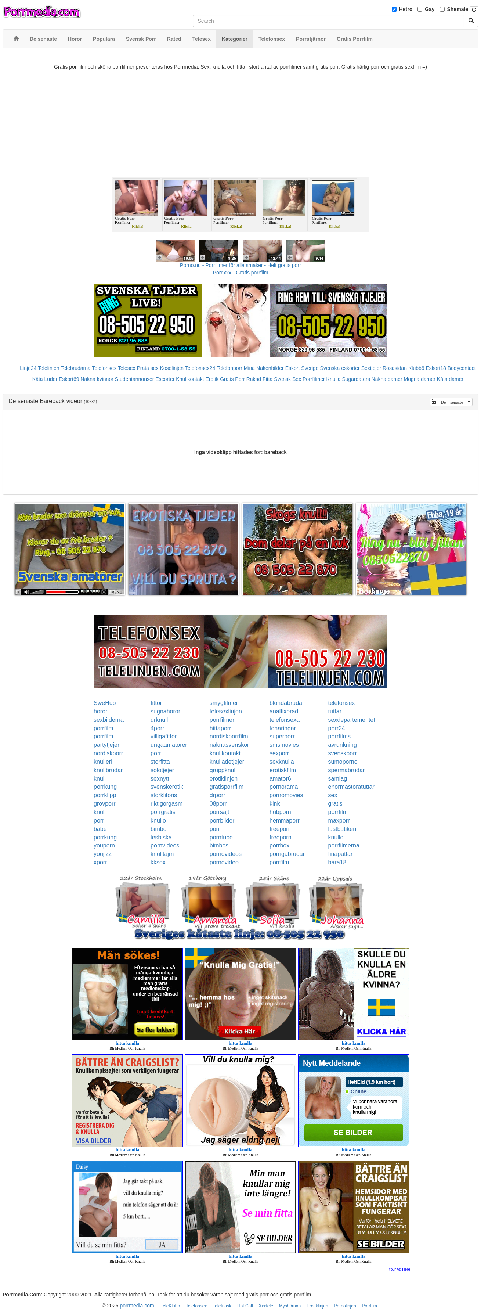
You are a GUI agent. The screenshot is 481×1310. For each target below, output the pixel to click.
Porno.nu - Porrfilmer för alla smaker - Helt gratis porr (240, 265)
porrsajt (219, 812)
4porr (157, 728)
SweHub (105, 703)
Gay (429, 9)
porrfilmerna (343, 845)
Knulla (333, 379)
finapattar (340, 854)
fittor (156, 703)
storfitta (160, 762)
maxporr (339, 820)
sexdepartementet (351, 720)
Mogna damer (419, 379)
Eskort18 (436, 368)
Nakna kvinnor (96, 379)
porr (156, 753)
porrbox (279, 845)
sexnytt (160, 778)
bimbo (159, 829)
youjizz (103, 854)
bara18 (337, 862)
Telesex (126, 368)
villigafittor (164, 736)
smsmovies (284, 745)
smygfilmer (224, 703)
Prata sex (147, 368)
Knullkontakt (190, 379)
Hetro (406, 9)
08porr (218, 803)
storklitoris (164, 795)
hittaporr (220, 728)
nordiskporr (108, 753)
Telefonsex (104, 368)
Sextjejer (371, 368)
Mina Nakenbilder (264, 368)
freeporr (280, 829)
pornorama (284, 787)
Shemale (458, 9)
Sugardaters (356, 379)
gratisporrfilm (226, 787)
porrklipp (105, 795)
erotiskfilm (283, 770)
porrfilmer (222, 720)
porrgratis (163, 812)
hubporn (280, 812)
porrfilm (103, 728)
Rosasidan (395, 368)
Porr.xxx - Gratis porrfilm (240, 273)
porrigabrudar (287, 854)
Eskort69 (69, 379)
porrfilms (339, 736)
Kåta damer (450, 379)
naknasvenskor (229, 745)
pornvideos (165, 845)
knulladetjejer (227, 762)
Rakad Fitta (259, 379)
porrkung (105, 787)
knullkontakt (225, 753)
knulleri (103, 762)
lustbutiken (342, 829)
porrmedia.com (137, 1306)
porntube (221, 837)
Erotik (211, 379)
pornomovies (286, 795)
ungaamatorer (169, 745)
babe (100, 829)
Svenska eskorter (340, 368)
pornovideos (226, 854)
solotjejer (162, 770)
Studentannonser (134, 379)
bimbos (219, 845)
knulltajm (162, 854)
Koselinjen (172, 368)
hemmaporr (285, 820)
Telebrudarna (76, 368)
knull (100, 778)
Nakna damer (387, 379)
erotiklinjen (224, 778)
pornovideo (224, 862)
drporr (217, 795)
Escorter (164, 379)
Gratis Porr (232, 379)
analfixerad (284, 711)
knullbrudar (108, 770)
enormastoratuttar (351, 787)
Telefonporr (229, 368)
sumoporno (343, 762)
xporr (100, 862)
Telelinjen (48, 368)
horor (100, 711)
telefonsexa (285, 720)
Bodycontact (462, 368)
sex (332, 795)
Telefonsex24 (200, 368)
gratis (335, 803)
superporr (282, 736)
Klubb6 (416, 368)
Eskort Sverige (302, 368)
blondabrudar (287, 703)
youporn (104, 845)
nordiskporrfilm (229, 736)
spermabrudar (346, 770)
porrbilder (222, 820)
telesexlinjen (226, 711)
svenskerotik (167, 787)
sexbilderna (109, 720)
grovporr (105, 803)
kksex (158, 862)
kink (275, 803)
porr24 (336, 728)
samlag (337, 778)
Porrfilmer (314, 379)
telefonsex (341, 703)
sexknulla (282, 762)
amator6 (280, 778)
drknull (159, 720)
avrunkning (342, 745)
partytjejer (106, 745)
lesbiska (161, 837)
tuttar (334, 711)
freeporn (281, 837)
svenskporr (342, 753)
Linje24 (28, 368)
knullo (158, 820)
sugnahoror (165, 711)
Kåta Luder (45, 379)
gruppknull (223, 770)
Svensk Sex (287, 379)
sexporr (279, 753)
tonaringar (283, 728)
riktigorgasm (166, 803)
